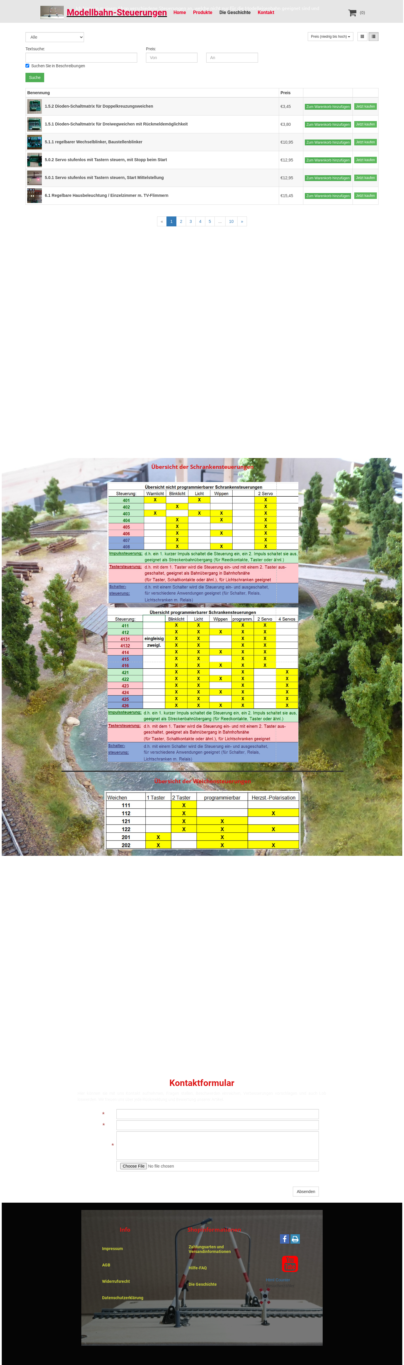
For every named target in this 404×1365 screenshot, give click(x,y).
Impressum (112, 1248)
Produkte (202, 12)
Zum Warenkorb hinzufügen (328, 107)
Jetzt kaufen (365, 106)
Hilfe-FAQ (198, 1268)
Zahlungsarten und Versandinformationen (210, 1249)
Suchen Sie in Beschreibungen (55, 65)
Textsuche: (35, 49)
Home (179, 12)
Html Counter (278, 1280)
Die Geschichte (235, 12)
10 (231, 221)
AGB (106, 1265)
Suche (35, 77)
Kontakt (266, 12)
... (220, 221)
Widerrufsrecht (116, 1281)
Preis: (151, 49)
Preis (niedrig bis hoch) (330, 37)
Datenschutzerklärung (122, 1297)
